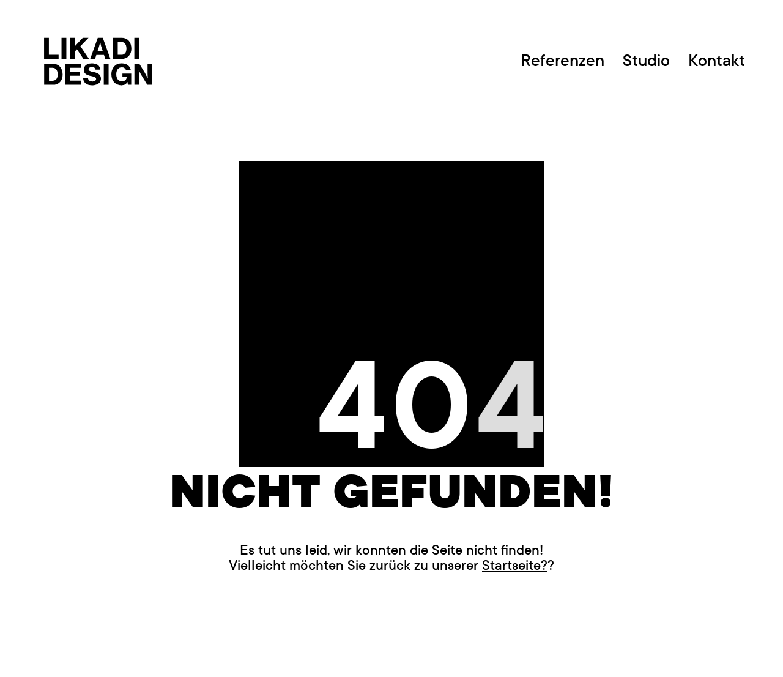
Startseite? (514, 566)
